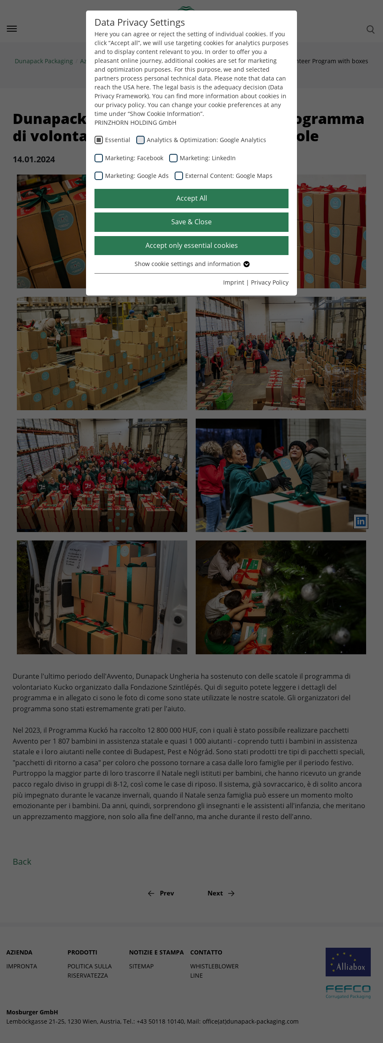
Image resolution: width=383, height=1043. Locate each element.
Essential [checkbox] (117, 140)
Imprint (233, 282)
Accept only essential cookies (192, 245)
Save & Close (191, 221)
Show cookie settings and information (192, 264)
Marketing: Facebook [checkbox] (134, 158)
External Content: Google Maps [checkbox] (228, 176)
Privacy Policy (270, 282)
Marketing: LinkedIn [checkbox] (208, 158)
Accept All (191, 198)
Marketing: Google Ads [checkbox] (137, 176)
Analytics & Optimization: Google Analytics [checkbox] (206, 140)
